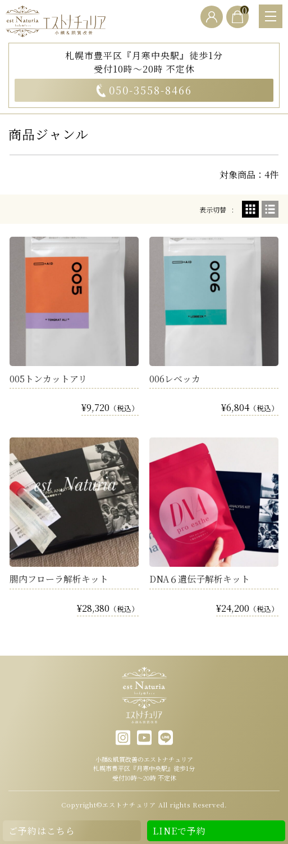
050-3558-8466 (144, 90)
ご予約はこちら (41, 830)
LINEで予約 (179, 830)
